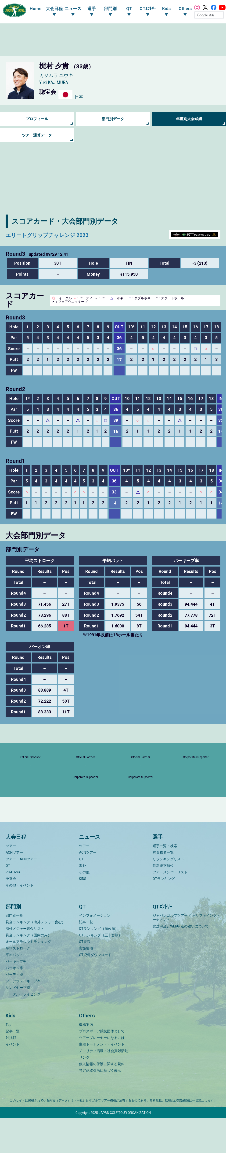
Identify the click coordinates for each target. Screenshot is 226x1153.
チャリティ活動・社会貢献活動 (103, 1086)
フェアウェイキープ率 (23, 1016)
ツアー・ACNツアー (21, 894)
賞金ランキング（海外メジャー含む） (35, 957)
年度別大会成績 (189, 118)
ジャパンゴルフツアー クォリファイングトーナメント (186, 953)
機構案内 (86, 1059)
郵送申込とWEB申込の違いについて (181, 961)
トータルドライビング (23, 1029)
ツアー (11, 881)
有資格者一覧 (163, 887)
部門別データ (113, 118)
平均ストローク (18, 983)
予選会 (11, 914)
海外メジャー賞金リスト (25, 964)
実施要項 (86, 983)
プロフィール (37, 118)
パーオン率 (14, 1003)
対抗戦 (11, 1073)
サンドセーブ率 (18, 1023)
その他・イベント (20, 920)
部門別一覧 (14, 951)
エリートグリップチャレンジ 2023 (61, 234)
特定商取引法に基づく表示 (100, 1105)
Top (8, 1059)
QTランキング (164, 914)
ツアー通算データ (37, 135)
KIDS (82, 914)
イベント (13, 1079)
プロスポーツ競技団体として (102, 1066)
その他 (84, 907)
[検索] (204, 15)
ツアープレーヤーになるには (102, 1073)
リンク (84, 1092)
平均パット (14, 990)
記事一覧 (86, 957)
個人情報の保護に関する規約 (102, 1099)
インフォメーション (95, 951)
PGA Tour (13, 907)
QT (8, 900)
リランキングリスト (168, 894)
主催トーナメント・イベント (102, 1079)
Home (31, 8)
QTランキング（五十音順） (100, 970)
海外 (82, 900)
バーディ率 (14, 1010)
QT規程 (84, 977)
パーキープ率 (16, 996)
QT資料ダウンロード (95, 990)
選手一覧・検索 (165, 881)
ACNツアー (14, 887)
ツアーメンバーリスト (170, 907)
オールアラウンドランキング (28, 977)
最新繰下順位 (163, 900)
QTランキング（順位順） (98, 964)
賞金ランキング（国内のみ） (28, 970)
